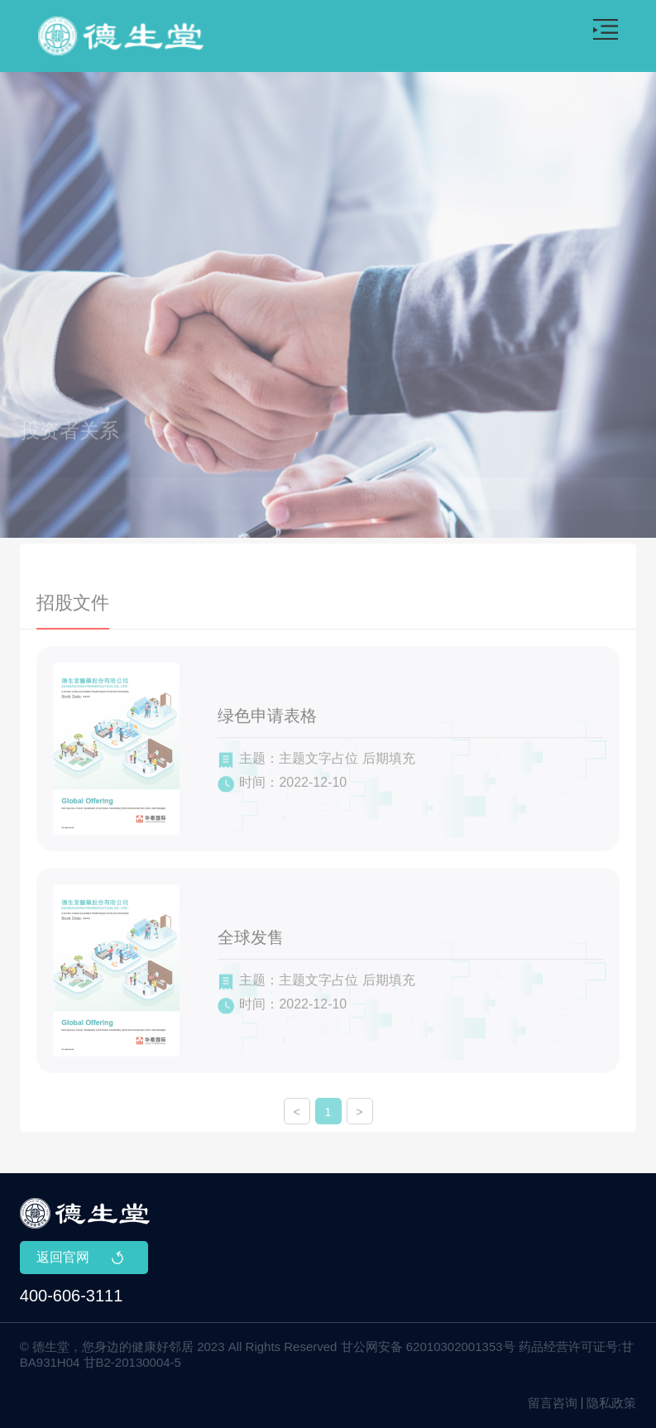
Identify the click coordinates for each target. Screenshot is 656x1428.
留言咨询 (552, 1403)
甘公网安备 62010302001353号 (428, 1346)
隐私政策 (611, 1403)
